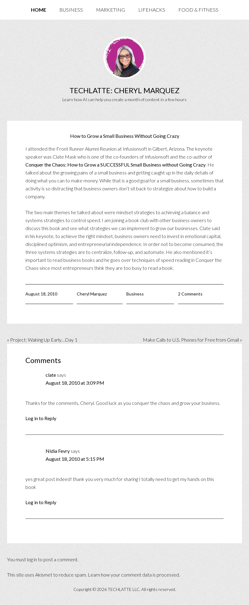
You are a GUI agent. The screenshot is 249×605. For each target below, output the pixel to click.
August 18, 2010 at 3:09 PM (75, 383)
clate (51, 375)
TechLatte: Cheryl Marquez (124, 90)
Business (135, 293)
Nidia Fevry (58, 451)
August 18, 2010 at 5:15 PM (75, 459)
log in (32, 559)
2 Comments (190, 293)
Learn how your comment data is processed (133, 575)
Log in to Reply (40, 418)
